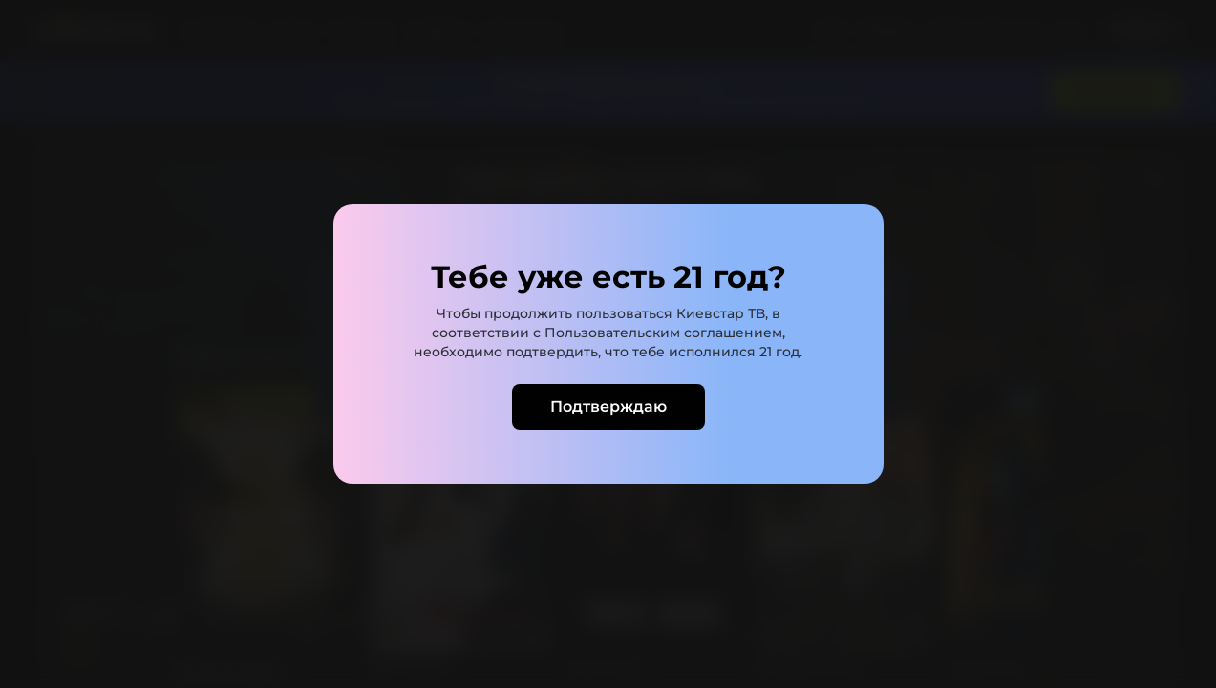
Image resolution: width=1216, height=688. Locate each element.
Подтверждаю (608, 407)
